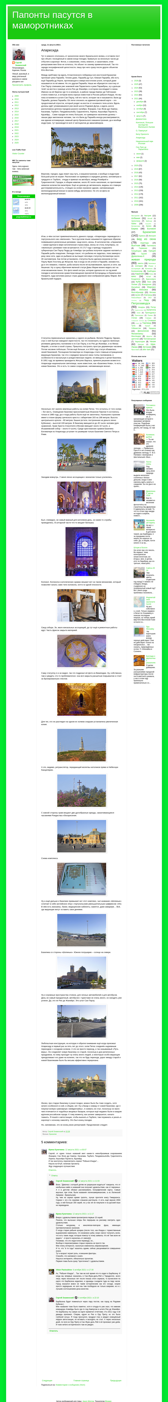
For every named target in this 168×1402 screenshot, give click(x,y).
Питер (153, 307)
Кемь (151, 274)
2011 (17, 102)
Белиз (148, 226)
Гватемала (151, 246)
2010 (17, 99)
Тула (133, 326)
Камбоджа (151, 271)
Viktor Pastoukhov (64, 1270)
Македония (146, 284)
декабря (140, 102)
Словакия (152, 320)
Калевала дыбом (150, 436)
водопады (145, 243)
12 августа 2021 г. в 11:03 (89, 1181)
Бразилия (53, 1134)
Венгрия (152, 236)
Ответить (52, 1170)
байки (133, 224)
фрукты (149, 336)
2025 (17, 143)
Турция (147, 326)
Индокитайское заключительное (150, 600)
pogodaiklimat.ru (23, 217)
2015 (17, 115)
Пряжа (150, 315)
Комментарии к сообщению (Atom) (70, 1385)
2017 (17, 121)
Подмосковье (138, 310)
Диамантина (141, 119)
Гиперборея (136, 251)
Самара (148, 318)
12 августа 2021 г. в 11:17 (83, 1214)
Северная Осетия (137, 320)
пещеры (141, 307)
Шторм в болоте (140, 548)
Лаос (149, 282)
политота (151, 310)
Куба (138, 281)
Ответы (54, 1176)
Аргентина (135, 221)
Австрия (147, 216)
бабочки (149, 221)
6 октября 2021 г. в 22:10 (88, 1298)
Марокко (151, 287)
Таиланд (146, 323)
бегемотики (135, 226)
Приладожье (150, 313)
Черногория (140, 342)
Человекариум (149, 339)
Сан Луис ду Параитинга (142, 148)
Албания (135, 218)
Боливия (151, 228)
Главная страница (81, 1381)
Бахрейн (148, 224)
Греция (152, 251)
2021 (17, 130)
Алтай (150, 218)
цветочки (135, 339)
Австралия (135, 216)
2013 (17, 108)
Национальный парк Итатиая (144, 142)
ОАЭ (150, 297)
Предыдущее (115, 1381)
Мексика (143, 289)
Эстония (147, 347)
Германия (143, 248)
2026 (136, 81)
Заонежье (152, 263)
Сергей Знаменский (65, 1181)
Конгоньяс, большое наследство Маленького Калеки (145, 125)
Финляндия (136, 336)
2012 (17, 105)
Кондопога (135, 279)
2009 (17, 96)
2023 (17, 136)
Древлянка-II (137, 256)
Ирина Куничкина (56, 1150)
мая (138, 157)
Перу (146, 300)
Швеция (141, 344)
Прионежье (139, 315)
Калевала (149, 268)
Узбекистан (136, 328)
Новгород (148, 295)
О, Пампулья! (141, 131)
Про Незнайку (150, 628)
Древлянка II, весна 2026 (150, 493)
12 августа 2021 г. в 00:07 (75, 1150)
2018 (17, 124)
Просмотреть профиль (21, 85)
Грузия (144, 254)
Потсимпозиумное (150, 406)
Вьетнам (135, 245)
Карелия (139, 274)
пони (138, 313)
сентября (140, 112)
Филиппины (137, 333)
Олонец (134, 300)
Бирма (134, 228)
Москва (153, 292)
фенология (143, 331)
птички (134, 318)
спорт (137, 323)
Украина (152, 328)
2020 (136, 165)
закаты (140, 263)
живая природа (143, 259)
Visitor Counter (18, 154)
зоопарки (139, 266)
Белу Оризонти (142, 134)
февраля (140, 161)
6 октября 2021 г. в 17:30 (83, 1270)
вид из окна (146, 239)
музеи (137, 295)
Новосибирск (136, 297)
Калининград (136, 271)
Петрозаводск (23, 196)
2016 (17, 118)
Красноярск (151, 279)
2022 (17, 133)
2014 (17, 112)
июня (138, 154)
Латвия (134, 284)
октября (140, 109)
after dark (146, 349)
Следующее (47, 1381)
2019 (17, 127)
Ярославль (135, 349)
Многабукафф (137, 292)
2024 (17, 140)
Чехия (153, 341)
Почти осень (148, 463)
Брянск (142, 236)
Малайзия (135, 287)
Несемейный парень (150, 521)
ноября (139, 105)
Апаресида (140, 138)
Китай (148, 276)
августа (139, 116)
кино (133, 276)
